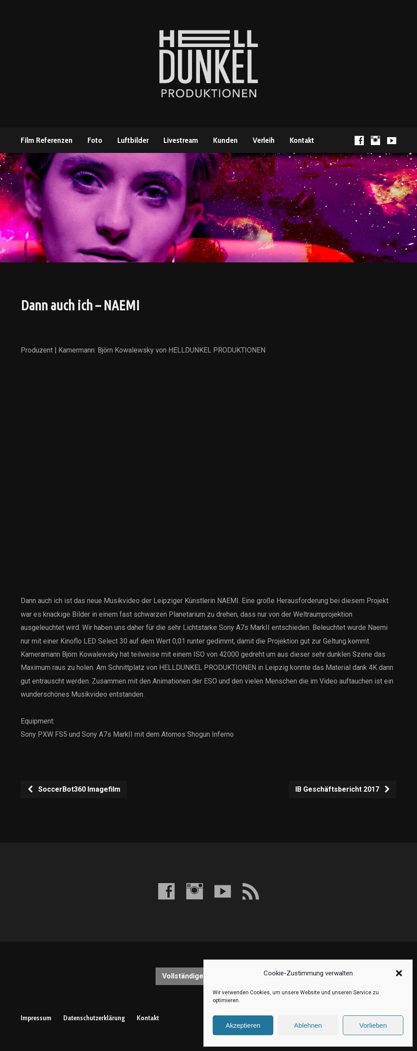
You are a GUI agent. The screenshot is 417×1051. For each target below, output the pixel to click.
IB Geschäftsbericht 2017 (343, 789)
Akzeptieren (242, 1025)
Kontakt (302, 140)
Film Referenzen (47, 140)
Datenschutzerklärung (94, 1018)
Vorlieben (373, 1025)
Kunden (225, 140)
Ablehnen (308, 1025)
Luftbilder (133, 140)
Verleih (264, 140)
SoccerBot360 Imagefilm (73, 789)
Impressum (36, 1018)
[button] (399, 973)
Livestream (180, 140)
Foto (94, 140)
